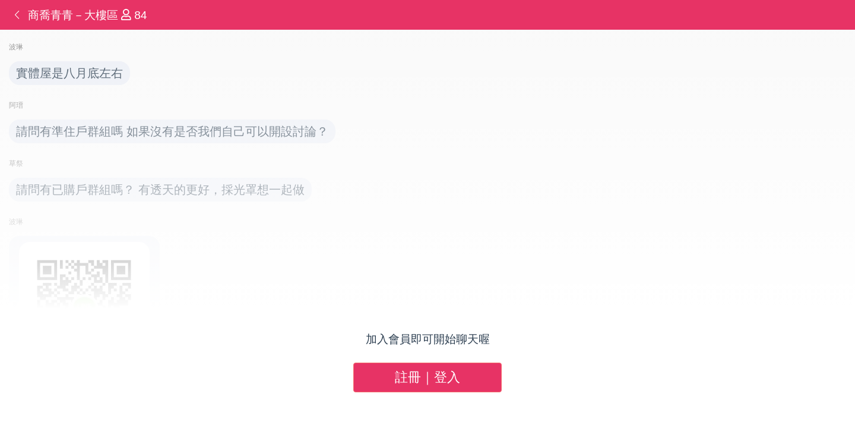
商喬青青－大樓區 (74, 15)
